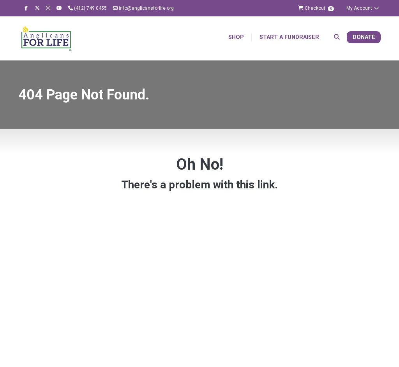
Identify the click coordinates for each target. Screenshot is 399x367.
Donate (364, 37)
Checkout (316, 8)
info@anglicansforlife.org (143, 8)
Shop (236, 37)
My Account (362, 8)
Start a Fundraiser (289, 37)
